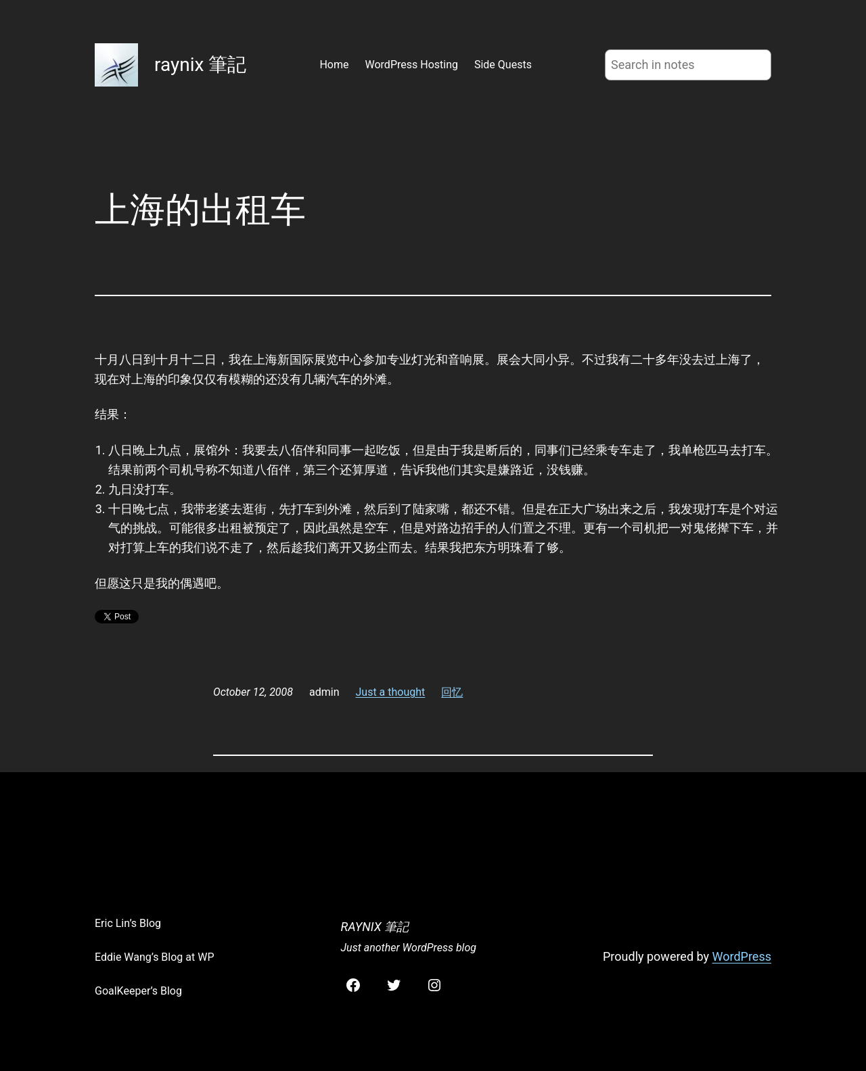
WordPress (741, 956)
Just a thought (391, 692)
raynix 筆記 (200, 64)
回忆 (452, 692)
